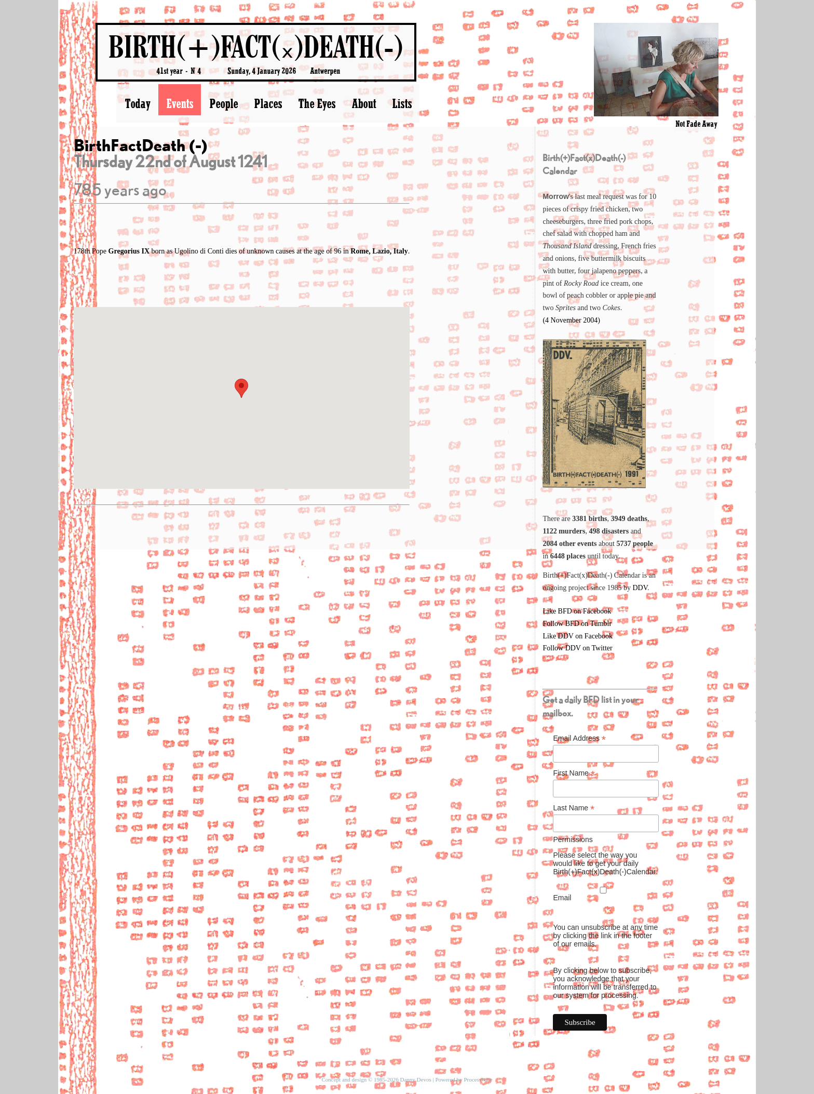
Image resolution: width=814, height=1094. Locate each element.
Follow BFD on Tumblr (577, 624)
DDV (639, 588)
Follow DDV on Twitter (577, 648)
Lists (402, 103)
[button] (241, 388)
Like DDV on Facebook (577, 636)
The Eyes (316, 103)
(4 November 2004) (571, 320)
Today (137, 103)
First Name (574, 773)
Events (179, 103)
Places (268, 103)
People (223, 103)
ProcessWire (478, 1079)
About (363, 103)
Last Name (573, 808)
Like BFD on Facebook (576, 611)
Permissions (572, 839)
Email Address (579, 738)
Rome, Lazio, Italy (379, 251)
